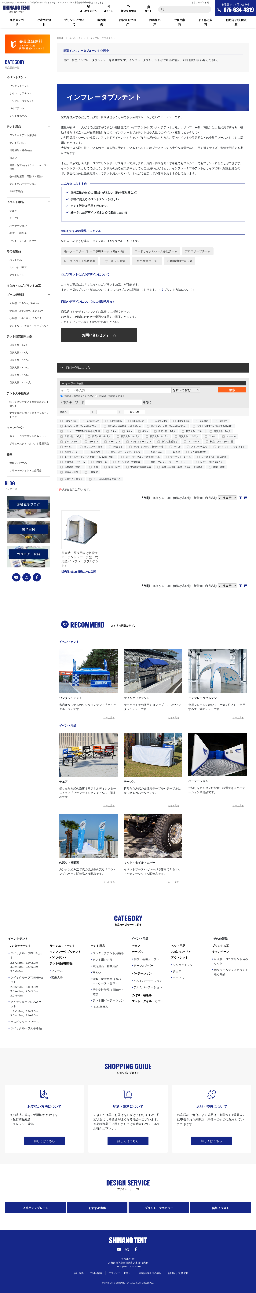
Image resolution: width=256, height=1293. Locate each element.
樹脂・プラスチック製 (221, 441)
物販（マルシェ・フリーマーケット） (170, 462)
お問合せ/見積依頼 (236, 22)
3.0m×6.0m (183, 421)
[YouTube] (16, 577)
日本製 (176, 451)
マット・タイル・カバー (23, 240)
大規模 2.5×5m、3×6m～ (24, 303)
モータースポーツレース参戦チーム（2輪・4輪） (89, 456)
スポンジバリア (18, 267)
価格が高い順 (182, 498)
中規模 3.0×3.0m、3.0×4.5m (26, 310)
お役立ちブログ (127, 22)
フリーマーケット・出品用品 (25, 470)
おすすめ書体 (97, 1208)
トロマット (193, 441)
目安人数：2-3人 (194, 431)
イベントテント (17, 77)
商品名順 (211, 498)
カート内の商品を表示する (107, 479)
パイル (177, 446)
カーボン (93, 441)
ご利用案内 (179, 22)
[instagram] (26, 577)
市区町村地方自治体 (140, 467)
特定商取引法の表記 (150, 1273)
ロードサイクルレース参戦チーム (143, 456)
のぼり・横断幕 (18, 233)
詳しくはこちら (44, 1141)
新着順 (198, 498)
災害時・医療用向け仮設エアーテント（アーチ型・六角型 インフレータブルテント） (80, 559)
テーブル (14, 218)
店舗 (95, 467)
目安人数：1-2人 (166, 431)
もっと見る (109, 717)
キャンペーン (15, 427)
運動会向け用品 (18, 462)
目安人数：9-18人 (19, 375)
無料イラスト (220, 1208)
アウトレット (16, 275)
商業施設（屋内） (73, 467)
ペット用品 (15, 260)
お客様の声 (154, 22)
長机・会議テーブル (146, 959)
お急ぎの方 (156, 451)
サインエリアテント (20, 93)
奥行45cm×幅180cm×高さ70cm (80, 426)
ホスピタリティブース (24, 1022)
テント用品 (14, 126)
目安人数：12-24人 (20, 382)
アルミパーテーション (148, 987)
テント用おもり (18, 142)
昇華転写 (95, 451)
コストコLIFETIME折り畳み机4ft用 (214, 426)
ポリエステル (71, 441)
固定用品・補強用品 (20, 150)
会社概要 (79, 1273)
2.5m (113, 431)
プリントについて (74, 22)
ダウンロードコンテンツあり (125, 451)
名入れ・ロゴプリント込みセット (27, 436)
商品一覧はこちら (78, 367)
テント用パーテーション (23, 183)
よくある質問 (205, 22)
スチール (231, 436)
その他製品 (14, 251)
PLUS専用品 (16, 191)
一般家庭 (93, 472)
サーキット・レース (180, 456)
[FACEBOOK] (37, 577)
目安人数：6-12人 (19, 360)
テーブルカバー (144, 965)
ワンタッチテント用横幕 (23, 135)
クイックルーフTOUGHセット (27, 986)
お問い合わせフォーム (99, 335)
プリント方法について (178, 289)
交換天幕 (57, 977)
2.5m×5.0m (161, 421)
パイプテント (16, 108)
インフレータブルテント (23, 101)
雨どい (13, 157)
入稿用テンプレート (35, 1208)
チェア (13, 210)
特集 (9, 454)
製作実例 (101, 22)
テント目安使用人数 (19, 336)
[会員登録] (27, 44)
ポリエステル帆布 (93, 446)
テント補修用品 (18, 116)
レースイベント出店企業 (213, 456)
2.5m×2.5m (93, 421)
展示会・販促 (71, 472)
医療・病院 (114, 467)
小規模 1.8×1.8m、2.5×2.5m (26, 318)
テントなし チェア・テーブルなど (29, 325)
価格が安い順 (161, 498)
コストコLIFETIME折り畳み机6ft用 (82, 431)
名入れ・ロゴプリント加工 (24, 285)
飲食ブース (101, 462)
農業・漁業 (219, 467)
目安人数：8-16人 (19, 367)
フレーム (57, 971)
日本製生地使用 (198, 451)
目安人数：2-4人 (18, 345)
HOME (60, 38)
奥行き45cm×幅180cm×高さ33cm (168, 426)
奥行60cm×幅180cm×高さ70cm (124, 426)
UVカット (118, 446)
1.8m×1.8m (70, 421)
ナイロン (69, 446)
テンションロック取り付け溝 (148, 446)
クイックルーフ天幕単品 (26, 1028)
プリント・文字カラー (159, 1208)
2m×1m (204, 421)
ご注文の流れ (44, 22)
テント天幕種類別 (18, 393)
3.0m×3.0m (116, 421)
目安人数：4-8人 (18, 352)
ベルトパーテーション (148, 981)
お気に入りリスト (73, 479)
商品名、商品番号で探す (109, 396)
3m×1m (223, 421)
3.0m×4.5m (138, 421)
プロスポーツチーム (74, 462)
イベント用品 (15, 202)
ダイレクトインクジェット (231, 446)
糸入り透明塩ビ (169, 441)
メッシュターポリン (140, 441)
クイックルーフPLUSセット (27, 962)
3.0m (129, 431)
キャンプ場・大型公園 (129, 462)
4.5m (145, 431)
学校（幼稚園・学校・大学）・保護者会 (182, 467)
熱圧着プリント (72, 451)
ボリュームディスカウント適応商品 (29, 443)
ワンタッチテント (19, 86)
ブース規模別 (15, 295)
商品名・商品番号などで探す (77, 396)
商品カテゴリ (17, 22)
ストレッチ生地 (199, 446)
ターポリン (114, 441)
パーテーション (18, 225)
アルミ (212, 436)
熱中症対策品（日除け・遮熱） (26, 176)
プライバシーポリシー (120, 1273)
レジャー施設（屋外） (211, 462)
